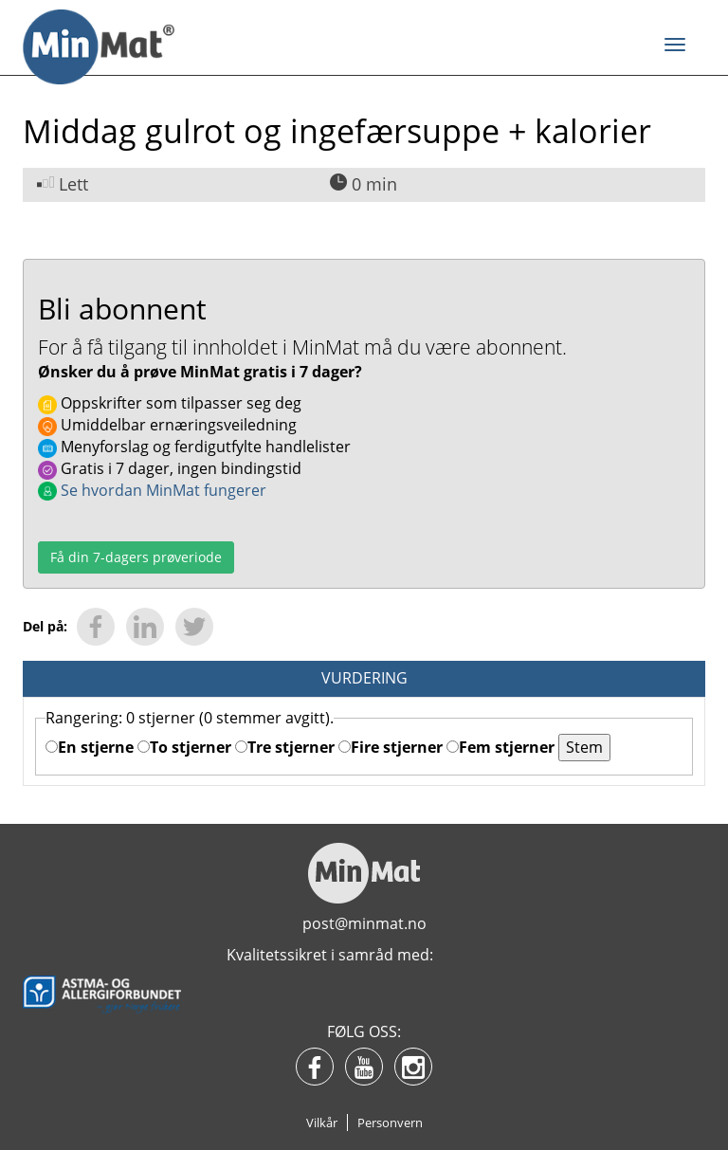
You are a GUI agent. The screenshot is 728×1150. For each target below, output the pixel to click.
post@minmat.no (364, 923)
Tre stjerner (285, 747)
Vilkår (321, 1122)
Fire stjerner (390, 747)
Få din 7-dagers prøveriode (136, 557)
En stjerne (90, 747)
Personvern (390, 1122)
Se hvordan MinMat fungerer (152, 490)
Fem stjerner (500, 747)
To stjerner (184, 747)
